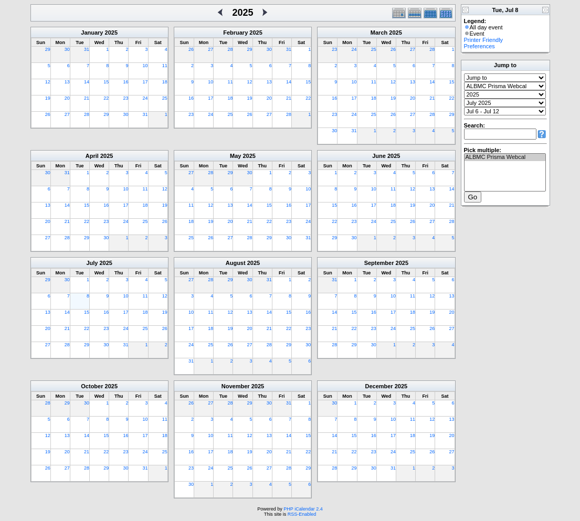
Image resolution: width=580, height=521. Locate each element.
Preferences (479, 46)
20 (67, 98)
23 (125, 98)
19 (47, 98)
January (92, 32)
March (379, 32)
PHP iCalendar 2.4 (302, 509)
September (379, 263)
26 (47, 114)
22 (106, 98)
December (379, 386)
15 (106, 81)
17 (145, 81)
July (92, 263)
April (92, 156)
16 (125, 81)
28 (86, 114)
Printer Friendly (483, 40)
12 (47, 81)
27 (67, 114)
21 (86, 98)
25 (164, 98)
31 (86, 49)
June (379, 156)
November (236, 386)
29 (47, 49)
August (236, 263)
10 (145, 65)
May (235, 156)
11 (164, 65)
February (235, 32)
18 (164, 81)
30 (67, 49)
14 (86, 81)
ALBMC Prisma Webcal (505, 157)
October (92, 386)
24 (145, 98)
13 (67, 81)
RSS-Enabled (302, 514)
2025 (111, 32)
